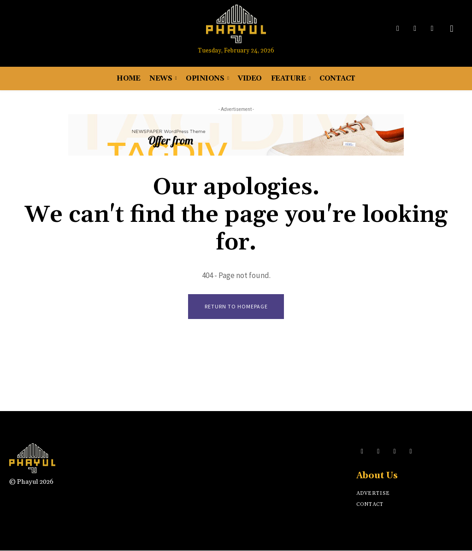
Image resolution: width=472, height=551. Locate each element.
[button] (452, 28)
